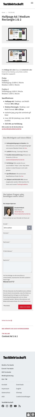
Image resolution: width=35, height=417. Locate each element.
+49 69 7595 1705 (19, 212)
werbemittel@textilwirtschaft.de (11, 129)
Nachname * (6, 242)
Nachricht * (6, 260)
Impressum (5, 389)
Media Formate (8, 365)
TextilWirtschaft (7, 402)
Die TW (4, 379)
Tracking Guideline (22, 184)
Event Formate (8, 368)
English (18, 389)
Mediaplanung (7, 376)
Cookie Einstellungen (23, 396)
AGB (3, 396)
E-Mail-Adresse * (8, 251)
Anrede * (5, 224)
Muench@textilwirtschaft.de (22, 214)
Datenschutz (27, 301)
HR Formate (6, 372)
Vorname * (6, 233)
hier (26, 148)
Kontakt (4, 385)
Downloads (20, 385)
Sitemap (19, 392)
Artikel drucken (7, 320)
